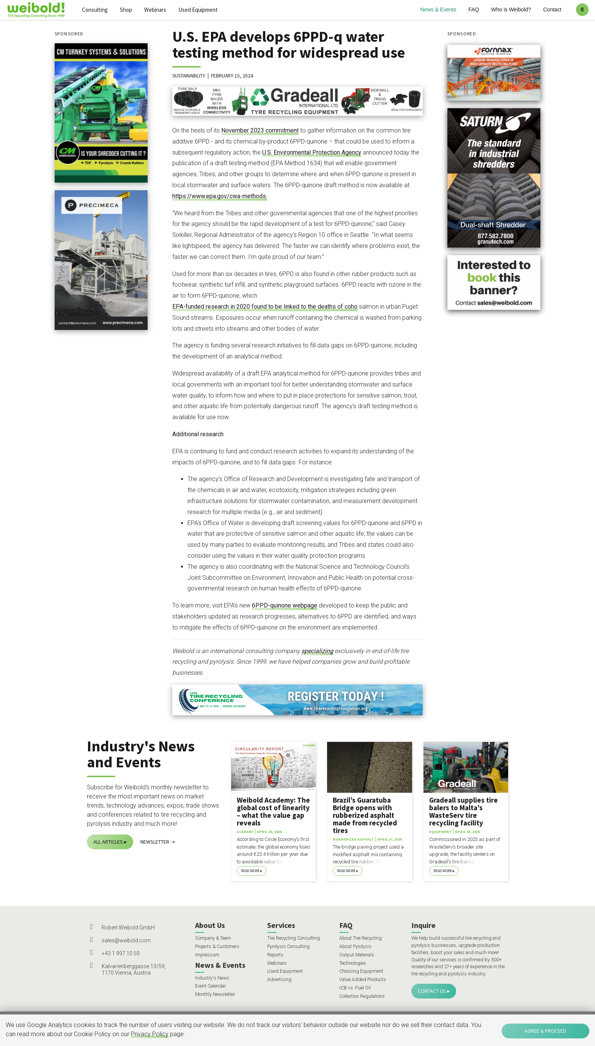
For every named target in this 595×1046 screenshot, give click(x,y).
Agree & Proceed (545, 1030)
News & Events (438, 9)
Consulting (95, 9)
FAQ (473, 9)
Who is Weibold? (511, 9)
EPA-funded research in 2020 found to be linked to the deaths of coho (264, 306)
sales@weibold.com (126, 940)
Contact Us (432, 991)
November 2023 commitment (260, 130)
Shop (126, 9)
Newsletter (154, 841)
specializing (317, 651)
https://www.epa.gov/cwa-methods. (219, 196)
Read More (250, 870)
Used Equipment (198, 9)
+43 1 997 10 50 (121, 953)
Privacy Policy (149, 1034)
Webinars (155, 9)
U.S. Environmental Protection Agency (311, 152)
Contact (552, 9)
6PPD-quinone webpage (284, 605)
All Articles (108, 841)
